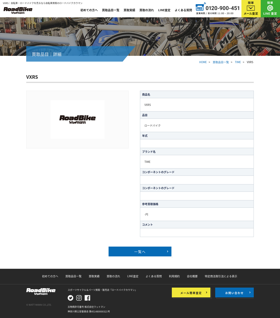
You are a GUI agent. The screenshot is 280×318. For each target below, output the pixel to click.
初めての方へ (89, 10)
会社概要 (192, 276)
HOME (203, 62)
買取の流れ (146, 10)
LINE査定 (164, 10)
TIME (238, 62)
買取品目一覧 (110, 10)
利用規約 (174, 276)
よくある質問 (183, 10)
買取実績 (129, 10)
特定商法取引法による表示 (221, 276)
